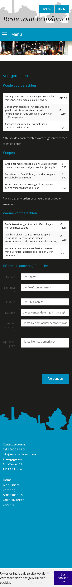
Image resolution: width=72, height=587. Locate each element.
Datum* (10, 312)
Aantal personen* (9, 327)
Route (62, 9)
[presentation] (48, 364)
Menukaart (11, 485)
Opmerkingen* (9, 344)
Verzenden (55, 378)
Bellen (46, 9)
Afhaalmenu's (13, 495)
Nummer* (9, 289)
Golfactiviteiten (14, 500)
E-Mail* (10, 302)
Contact (8, 505)
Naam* (10, 277)
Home (7, 480)
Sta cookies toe (63, 578)
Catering (9, 490)
